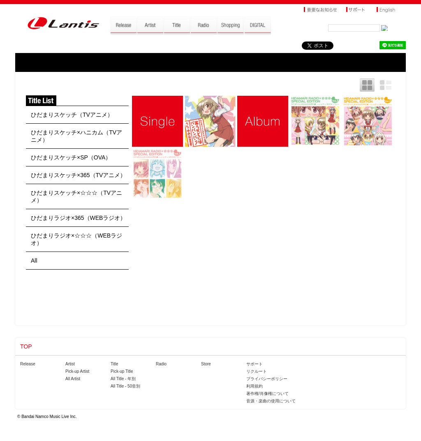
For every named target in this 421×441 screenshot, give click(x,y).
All (34, 260)
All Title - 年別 (123, 378)
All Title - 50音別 (125, 386)
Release (27, 364)
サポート (254, 364)
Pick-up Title (122, 371)
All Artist (72, 378)
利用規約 (254, 386)
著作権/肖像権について (267, 393)
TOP (26, 346)
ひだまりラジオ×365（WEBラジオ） (78, 218)
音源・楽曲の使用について (271, 401)
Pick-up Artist (77, 371)
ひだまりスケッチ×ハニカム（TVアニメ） (76, 136)
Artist (70, 364)
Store (206, 364)
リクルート (256, 371)
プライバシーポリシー (266, 378)
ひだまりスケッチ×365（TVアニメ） (78, 175)
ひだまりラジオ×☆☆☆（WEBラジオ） (76, 239)
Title (114, 364)
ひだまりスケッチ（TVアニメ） (72, 114)
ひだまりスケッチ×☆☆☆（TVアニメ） (76, 196)
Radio (161, 364)
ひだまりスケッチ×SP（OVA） (71, 157)
